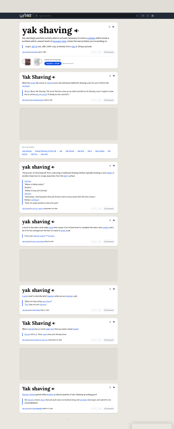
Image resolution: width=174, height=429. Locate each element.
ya (36, 334)
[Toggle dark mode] (148, 16)
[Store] (143, 16)
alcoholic (83, 400)
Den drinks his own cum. (40, 340)
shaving (36, 236)
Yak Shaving (26, 100)
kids (37, 94)
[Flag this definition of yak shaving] (113, 27)
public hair (50, 329)
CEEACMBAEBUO (37, 408)
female (31, 329)
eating (42, 236)
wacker (76, 329)
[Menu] (152, 16)
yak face (80, 151)
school (43, 94)
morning (25, 86)
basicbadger (36, 310)
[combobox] (86, 16)
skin (65, 176)
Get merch (109, 52)
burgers (51, 236)
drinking (50, 394)
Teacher (27, 181)
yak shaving (26, 52)
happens (50, 296)
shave (49, 83)
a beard (32, 394)
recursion (57, 41)
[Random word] (136, 15)
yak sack (44, 154)
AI (36, 46)
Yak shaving (26, 408)
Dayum (27, 334)
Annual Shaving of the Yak (45, 151)
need (45, 334)
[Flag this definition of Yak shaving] (114, 387)
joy (28, 91)
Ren (74, 46)
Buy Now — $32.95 (53, 63)
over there (46, 301)
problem (91, 38)
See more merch (67, 63)
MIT (33, 46)
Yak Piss (34, 154)
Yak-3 (89, 151)
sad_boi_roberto (38, 209)
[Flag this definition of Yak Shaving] (114, 76)
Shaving (25, 394)
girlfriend (35, 200)
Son (26, 304)
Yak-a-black (99, 151)
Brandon (35, 52)
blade (109, 172)
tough (50, 227)
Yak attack (69, 151)
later (64, 41)
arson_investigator (38, 241)
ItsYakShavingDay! (38, 100)
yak (60, 151)
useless (106, 227)
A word (25, 296)
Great (32, 83)
